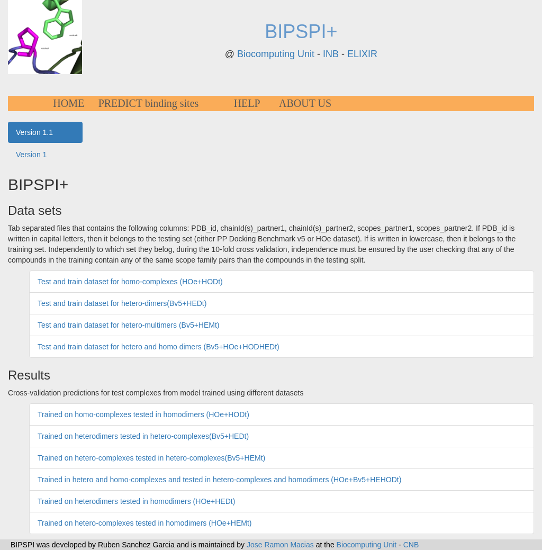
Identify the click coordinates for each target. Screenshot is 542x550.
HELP (247, 103)
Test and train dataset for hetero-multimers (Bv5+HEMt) (129, 325)
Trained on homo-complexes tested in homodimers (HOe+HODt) (143, 414)
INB (331, 54)
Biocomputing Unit (275, 54)
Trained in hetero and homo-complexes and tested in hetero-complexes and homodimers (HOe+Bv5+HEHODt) (219, 479)
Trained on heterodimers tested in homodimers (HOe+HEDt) (136, 501)
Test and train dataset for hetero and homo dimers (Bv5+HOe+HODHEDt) (158, 346)
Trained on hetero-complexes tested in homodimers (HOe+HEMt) (144, 523)
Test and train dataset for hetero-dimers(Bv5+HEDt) (122, 303)
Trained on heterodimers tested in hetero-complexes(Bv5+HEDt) (143, 436)
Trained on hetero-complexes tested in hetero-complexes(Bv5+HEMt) (151, 458)
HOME (68, 103)
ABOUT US (305, 103)
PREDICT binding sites (148, 103)
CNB (411, 544)
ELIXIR (362, 54)
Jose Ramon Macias (280, 544)
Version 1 (31, 154)
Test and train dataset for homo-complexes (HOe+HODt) (130, 281)
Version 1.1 (34, 132)
